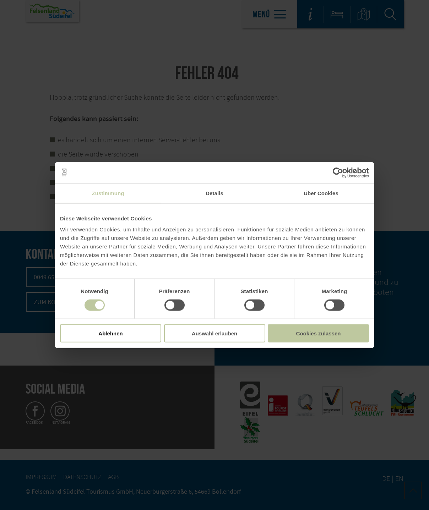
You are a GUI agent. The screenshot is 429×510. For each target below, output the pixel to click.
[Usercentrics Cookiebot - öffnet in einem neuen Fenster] (338, 172)
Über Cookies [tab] (321, 193)
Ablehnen (110, 333)
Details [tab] (214, 193)
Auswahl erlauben (214, 333)
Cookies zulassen (318, 333)
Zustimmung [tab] (108, 193)
